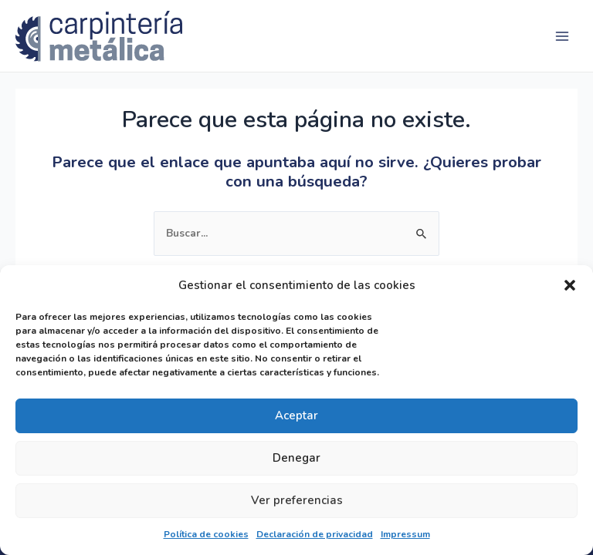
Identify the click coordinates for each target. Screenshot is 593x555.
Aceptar (296, 415)
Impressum (405, 534)
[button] (570, 285)
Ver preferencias (297, 500)
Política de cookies (206, 534)
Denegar (296, 458)
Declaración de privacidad (314, 534)
